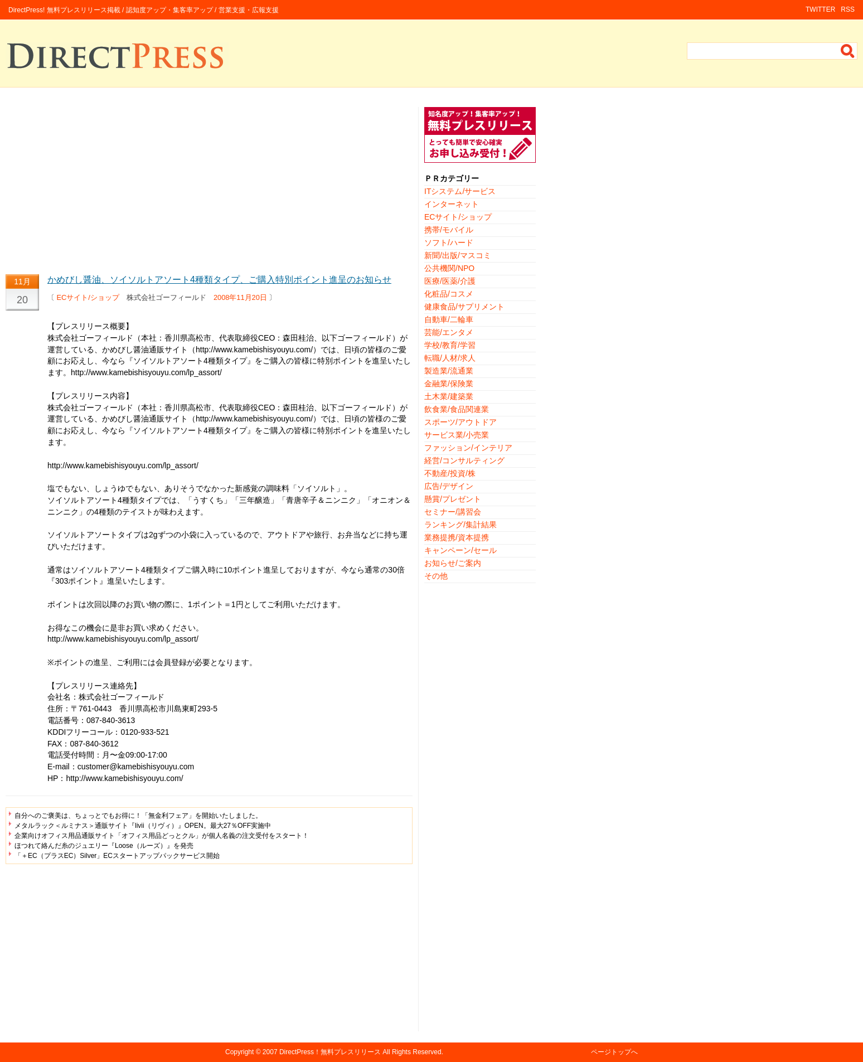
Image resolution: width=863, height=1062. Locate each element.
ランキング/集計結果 (460, 524)
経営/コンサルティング (464, 460)
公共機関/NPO (449, 268)
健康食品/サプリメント (464, 306)
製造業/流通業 (448, 370)
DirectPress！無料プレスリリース (330, 1052)
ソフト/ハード (448, 242)
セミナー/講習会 (452, 511)
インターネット (451, 204)
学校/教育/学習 (450, 345)
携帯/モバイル (448, 229)
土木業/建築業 (448, 396)
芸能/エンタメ (448, 332)
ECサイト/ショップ (88, 297)
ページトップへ (614, 1052)
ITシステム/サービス (460, 191)
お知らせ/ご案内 (452, 563)
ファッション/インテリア (468, 447)
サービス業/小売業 (456, 434)
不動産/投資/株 (450, 473)
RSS (848, 9)
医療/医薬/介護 (450, 281)
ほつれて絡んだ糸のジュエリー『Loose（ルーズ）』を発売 (103, 846)
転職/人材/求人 (450, 357)
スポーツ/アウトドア (460, 422)
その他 (436, 575)
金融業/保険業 (448, 383)
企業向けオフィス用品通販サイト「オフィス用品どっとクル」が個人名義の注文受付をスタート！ (161, 836)
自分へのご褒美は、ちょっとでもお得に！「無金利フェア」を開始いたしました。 (138, 815)
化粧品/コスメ (448, 293)
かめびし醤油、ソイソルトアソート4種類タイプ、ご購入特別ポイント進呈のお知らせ (219, 279)
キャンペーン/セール (460, 550)
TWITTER (820, 9)
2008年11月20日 (240, 297)
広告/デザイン (448, 486)
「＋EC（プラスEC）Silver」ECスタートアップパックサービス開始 (117, 856)
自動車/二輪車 (448, 319)
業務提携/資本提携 (456, 537)
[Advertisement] (209, 185)
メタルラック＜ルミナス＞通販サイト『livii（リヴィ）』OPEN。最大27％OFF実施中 (142, 826)
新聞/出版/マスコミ (457, 255)
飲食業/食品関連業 (456, 409)
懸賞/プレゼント (452, 498)
